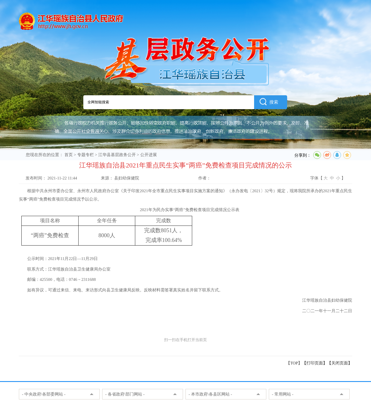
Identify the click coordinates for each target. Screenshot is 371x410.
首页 (68, 154)
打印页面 (314, 363)
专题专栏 (85, 154)
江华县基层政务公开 (117, 154)
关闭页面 (339, 363)
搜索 (269, 101)
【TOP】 (294, 363)
